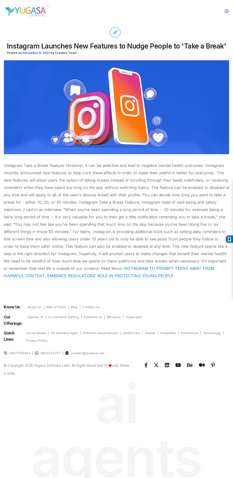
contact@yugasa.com (84, 353)
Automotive (189, 333)
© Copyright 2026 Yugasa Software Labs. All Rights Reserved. (54, 365)
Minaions (114, 317)
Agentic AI (35, 317)
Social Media (36, 333)
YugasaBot (134, 317)
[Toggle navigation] (226, 11)
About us (34, 307)
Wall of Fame (56, 307)
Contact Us (91, 307)
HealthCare (131, 333)
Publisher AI (93, 317)
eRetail (150, 333)
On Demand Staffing (63, 317)
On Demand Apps (64, 333)
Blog (74, 307)
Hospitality (168, 333)
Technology (212, 333)
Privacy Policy (37, 340)
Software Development (100, 333)
